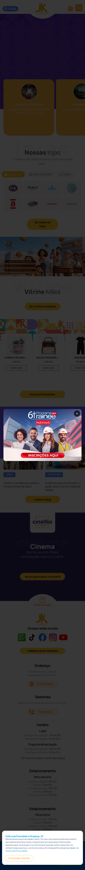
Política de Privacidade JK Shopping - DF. (25, 836)
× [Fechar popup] (77, 413)
